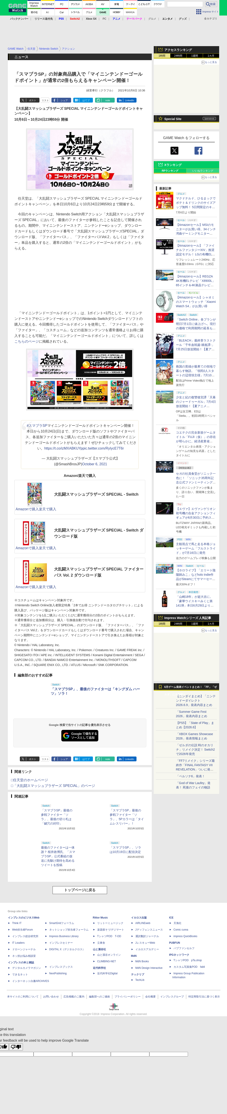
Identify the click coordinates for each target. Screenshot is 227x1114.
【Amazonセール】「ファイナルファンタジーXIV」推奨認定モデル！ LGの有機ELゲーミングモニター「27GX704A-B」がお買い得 (195, 254)
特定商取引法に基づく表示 (204, 996)
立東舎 (101, 942)
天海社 (177, 923)
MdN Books (142, 961)
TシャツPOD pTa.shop (188, 960)
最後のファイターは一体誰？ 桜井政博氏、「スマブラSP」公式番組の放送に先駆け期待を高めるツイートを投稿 (58, 856)
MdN (134, 955)
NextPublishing (58, 973)
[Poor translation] (16, 1047)
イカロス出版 (139, 917)
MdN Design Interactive (149, 967)
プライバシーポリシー (127, 996)
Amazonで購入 (27, 509)
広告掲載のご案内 (73, 996)
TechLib (139, 980)
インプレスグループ (172, 996)
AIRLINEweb (142, 923)
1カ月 (211, 55)
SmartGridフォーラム (61, 923)
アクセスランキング (178, 50)
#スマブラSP (37, 425)
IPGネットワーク (179, 954)
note (107, 100)
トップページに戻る (80, 890)
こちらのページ (26, 341)
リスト (45, 100)
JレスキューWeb (145, 942)
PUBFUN (174, 942)
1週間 (194, 55)
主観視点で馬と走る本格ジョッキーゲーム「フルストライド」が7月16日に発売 (196, 548)
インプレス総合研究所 (25, 936)
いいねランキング (202, 170)
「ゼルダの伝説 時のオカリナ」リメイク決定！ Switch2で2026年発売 (195, 749)
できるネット (20, 974)
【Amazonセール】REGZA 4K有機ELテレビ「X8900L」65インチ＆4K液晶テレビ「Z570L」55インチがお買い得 (195, 285)
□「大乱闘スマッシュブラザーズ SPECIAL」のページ (53, 786)
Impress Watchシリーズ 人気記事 (187, 618)
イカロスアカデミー (147, 949)
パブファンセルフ (184, 948)
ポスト (32, 100)
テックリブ (137, 974)
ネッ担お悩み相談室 (24, 955)
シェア (64, 100)
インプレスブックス (61, 966)
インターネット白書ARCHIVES (30, 981)
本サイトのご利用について (23, 996)
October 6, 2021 (94, 464)
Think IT (17, 923)
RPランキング (170, 170)
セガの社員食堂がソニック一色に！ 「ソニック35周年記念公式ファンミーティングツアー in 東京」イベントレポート (196, 482)
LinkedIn (129, 100)
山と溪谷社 (99, 949)
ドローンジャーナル (24, 949)
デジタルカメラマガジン (26, 967)
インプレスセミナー (61, 942)
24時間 (178, 55)
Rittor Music (100, 917)
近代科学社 (99, 967)
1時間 (162, 55)
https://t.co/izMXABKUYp (63, 448)
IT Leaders (18, 942)
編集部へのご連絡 (99, 996)
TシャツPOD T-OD (109, 936)
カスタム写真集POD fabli (189, 966)
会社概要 (150, 996)
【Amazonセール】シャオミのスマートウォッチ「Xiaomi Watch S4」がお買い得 (196, 302)
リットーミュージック (110, 923)
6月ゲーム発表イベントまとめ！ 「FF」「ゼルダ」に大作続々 (190, 688)
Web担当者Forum (22, 929)
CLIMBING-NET (106, 961)
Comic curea (181, 929)
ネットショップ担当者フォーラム (69, 929)
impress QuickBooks (185, 936)
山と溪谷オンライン (109, 954)
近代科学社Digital (107, 973)
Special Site (173, 119)
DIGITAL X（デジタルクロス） (67, 949)
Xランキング (173, 165)
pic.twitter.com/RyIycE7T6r (103, 448)
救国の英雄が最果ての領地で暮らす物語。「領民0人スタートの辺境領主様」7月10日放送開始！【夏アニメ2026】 (196, 375)
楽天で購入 (47, 509)
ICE (171, 917)
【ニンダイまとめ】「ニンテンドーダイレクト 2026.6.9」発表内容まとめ (196, 700)
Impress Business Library (64, 936)
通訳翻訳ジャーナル (147, 936)
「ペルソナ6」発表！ (190, 776)
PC (104, 18)
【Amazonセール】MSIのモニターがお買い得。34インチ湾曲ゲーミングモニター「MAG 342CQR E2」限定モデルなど (196, 233)
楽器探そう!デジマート (110, 929)
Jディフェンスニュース (149, 929)
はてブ (86, 100)
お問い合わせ (51, 996)
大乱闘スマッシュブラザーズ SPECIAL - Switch (96, 494)
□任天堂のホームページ (29, 780)
